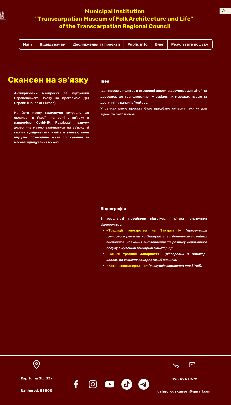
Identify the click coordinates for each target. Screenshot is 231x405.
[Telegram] (143, 384)
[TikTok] (126, 384)
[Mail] (192, 364)
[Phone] (175, 364)
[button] (52, 44)
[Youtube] (109, 384)
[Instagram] (92, 384)
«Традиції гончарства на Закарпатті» (143, 230)
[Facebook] (75, 384)
